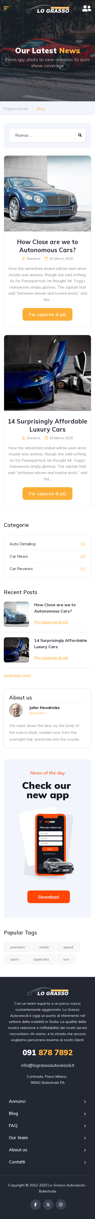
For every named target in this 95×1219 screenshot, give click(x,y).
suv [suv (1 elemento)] (66, 959)
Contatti (17, 1161)
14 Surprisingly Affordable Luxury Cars (47, 425)
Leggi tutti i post (17, 675)
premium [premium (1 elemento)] (17, 947)
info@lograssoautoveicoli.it (47, 1065)
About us (18, 1149)
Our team (18, 1137)
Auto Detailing (22, 543)
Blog (13, 1113)
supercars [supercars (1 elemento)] (41, 959)
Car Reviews (21, 568)
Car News (19, 556)
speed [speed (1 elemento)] (68, 947)
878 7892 (48, 1052)
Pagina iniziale (16, 108)
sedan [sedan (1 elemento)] (44, 947)
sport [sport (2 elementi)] (14, 959)
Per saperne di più (47, 314)
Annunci (17, 1101)
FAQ (13, 1125)
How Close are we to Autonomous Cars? (47, 246)
